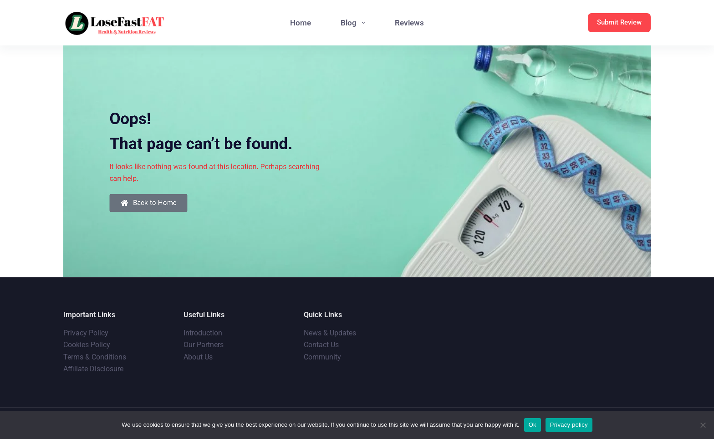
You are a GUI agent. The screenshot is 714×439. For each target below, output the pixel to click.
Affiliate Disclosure (93, 368)
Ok (532, 424)
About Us (198, 357)
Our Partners (204, 344)
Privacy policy (569, 424)
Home (300, 22)
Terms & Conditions (94, 357)
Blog (355, 22)
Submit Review (619, 22)
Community (322, 357)
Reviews (409, 22)
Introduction (203, 333)
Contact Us (321, 344)
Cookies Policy (86, 344)
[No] (702, 424)
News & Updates (330, 333)
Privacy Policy (85, 333)
